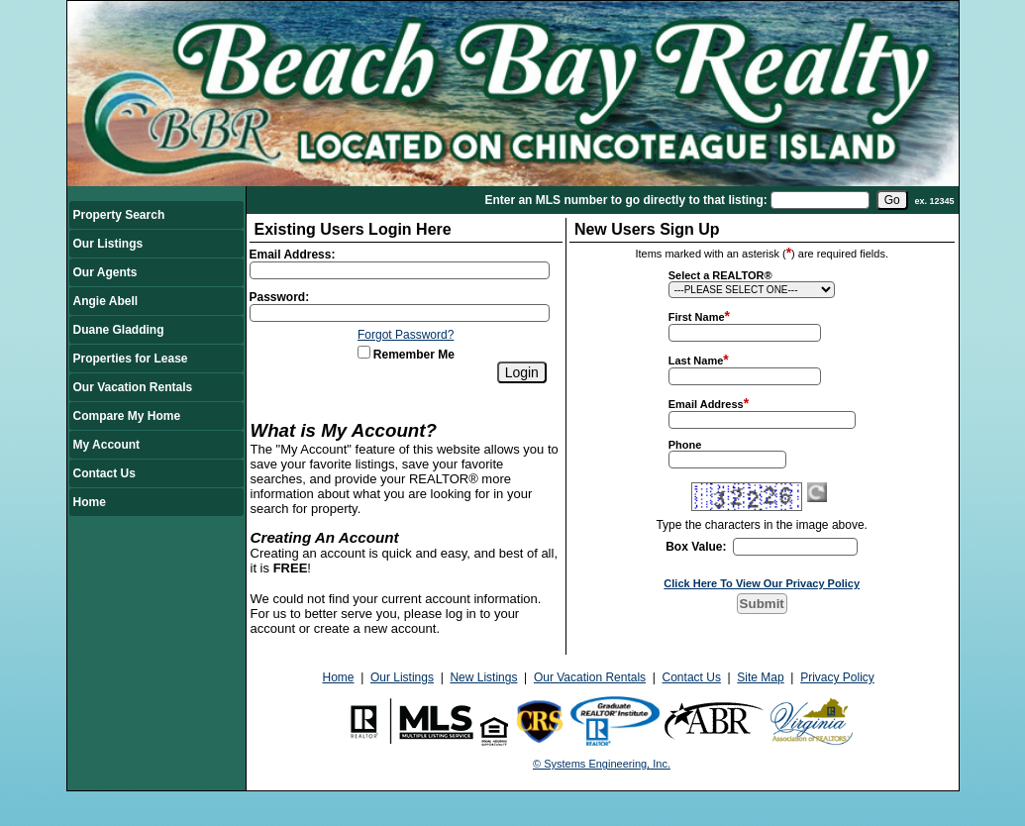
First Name (696, 317)
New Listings (483, 677)
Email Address (706, 404)
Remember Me (406, 354)
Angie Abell (106, 301)
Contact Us (104, 473)
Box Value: (696, 547)
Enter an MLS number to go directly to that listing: (625, 200)
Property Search (119, 215)
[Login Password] (400, 313)
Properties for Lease (130, 358)
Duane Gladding (118, 330)
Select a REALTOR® (720, 275)
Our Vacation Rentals (133, 387)
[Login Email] (400, 270)
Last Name (696, 360)
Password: (280, 297)
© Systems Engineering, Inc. (601, 764)
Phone (685, 445)
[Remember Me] (364, 352)
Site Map (760, 677)
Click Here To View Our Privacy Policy (762, 583)
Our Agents (105, 272)
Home (89, 502)
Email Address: (293, 254)
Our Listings (108, 244)
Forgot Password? (406, 335)
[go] (892, 200)
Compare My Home (127, 416)
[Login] (522, 372)
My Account (107, 445)
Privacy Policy (837, 677)
